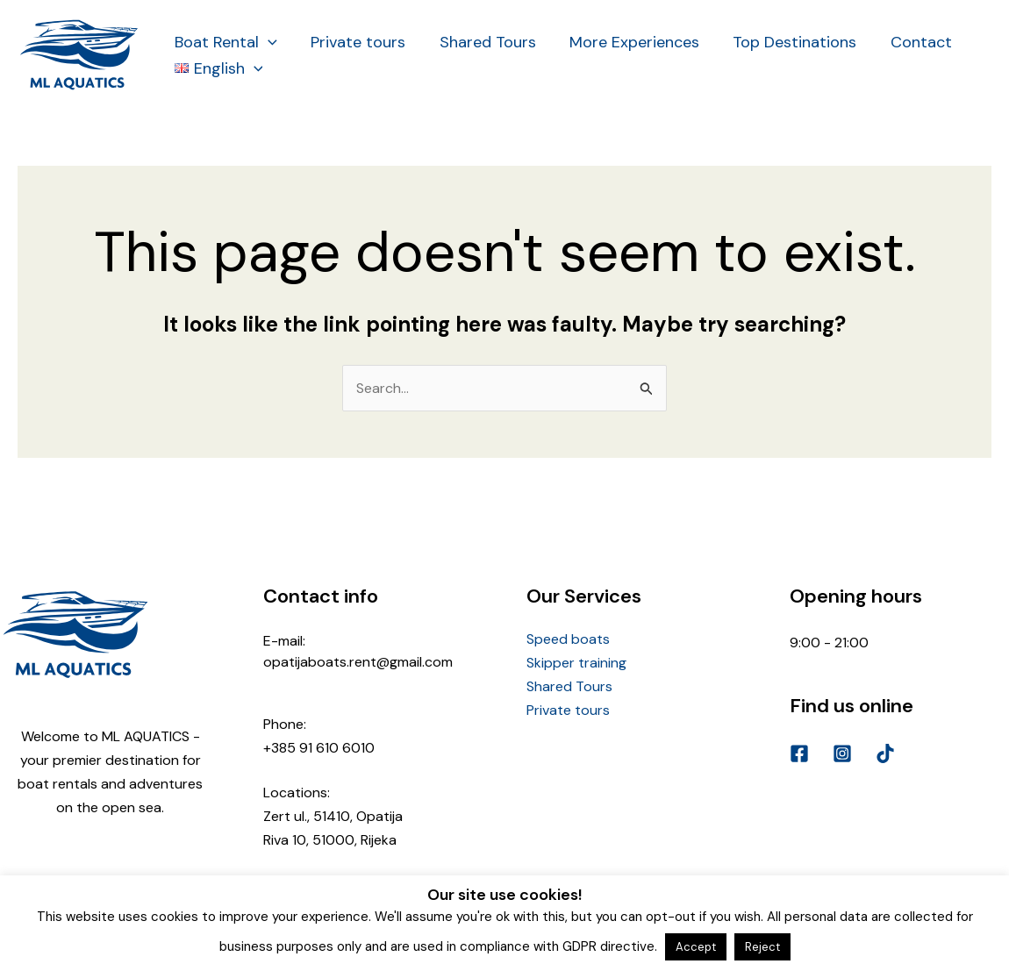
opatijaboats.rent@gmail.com (358, 662)
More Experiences (627, 42)
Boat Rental (225, 42)
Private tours (355, 42)
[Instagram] (842, 753)
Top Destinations (786, 42)
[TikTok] (885, 753)
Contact (910, 42)
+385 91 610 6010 (319, 748)
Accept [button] (696, 946)
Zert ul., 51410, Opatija (333, 816)
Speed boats (568, 639)
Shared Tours (482, 42)
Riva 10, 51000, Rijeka (330, 840)
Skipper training (576, 662)
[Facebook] (799, 753)
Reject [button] (762, 946)
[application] (267, 42)
